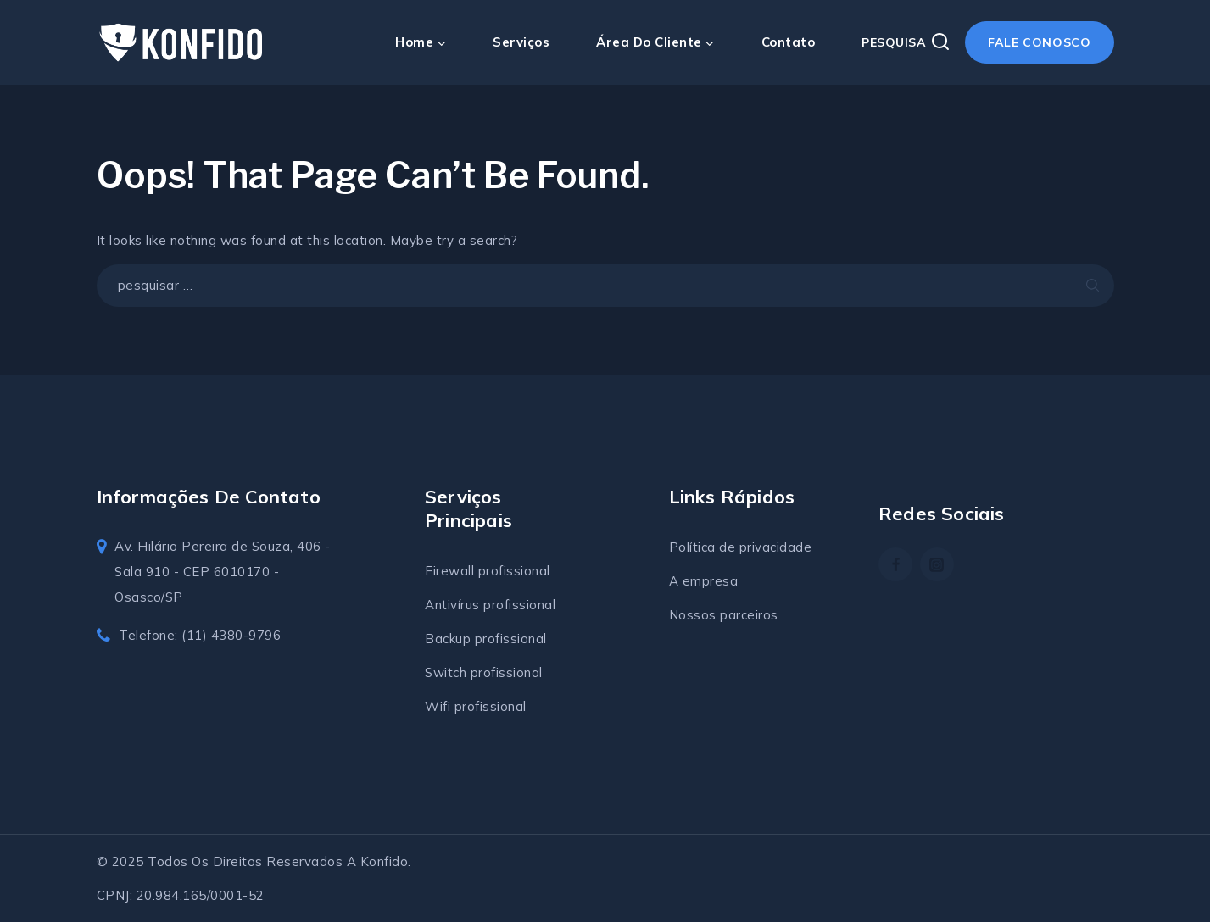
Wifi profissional (476, 706)
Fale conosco (1039, 42)
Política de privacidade (740, 547)
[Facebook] (895, 564)
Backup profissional (486, 638)
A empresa (704, 581)
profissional (519, 605)
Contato (788, 42)
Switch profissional (484, 672)
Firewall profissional (487, 571)
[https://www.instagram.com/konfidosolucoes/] (937, 564)
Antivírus (454, 605)
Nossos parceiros (723, 615)
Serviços (521, 42)
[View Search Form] (906, 42)
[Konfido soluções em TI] (181, 42)
